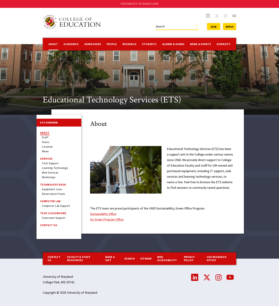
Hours (45, 142)
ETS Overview (49, 122)
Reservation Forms (53, 194)
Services (46, 158)
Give (214, 26)
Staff (45, 137)
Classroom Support (54, 217)
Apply (230, 26)
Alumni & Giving (173, 44)
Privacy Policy (189, 258)
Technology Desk (53, 184)
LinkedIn (208, 16)
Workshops (49, 177)
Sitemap (146, 258)
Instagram (225, 16)
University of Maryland (139, 4)
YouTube (234, 16)
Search (129, 258)
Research (129, 44)
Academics (71, 44)
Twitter (217, 16)
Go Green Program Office (107, 219)
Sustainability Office (103, 214)
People (112, 44)
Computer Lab (50, 201)
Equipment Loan (52, 189)
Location (47, 146)
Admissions (92, 44)
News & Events (200, 44)
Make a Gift (110, 258)
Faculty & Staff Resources (78, 258)
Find (196, 27)
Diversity (223, 44)
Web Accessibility (167, 258)
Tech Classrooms (53, 213)
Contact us (54, 258)
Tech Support (50, 163)
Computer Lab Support (56, 206)
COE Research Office (216, 258)
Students (149, 44)
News (45, 151)
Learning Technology (55, 168)
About (53, 44)
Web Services (50, 172)
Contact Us (48, 225)
